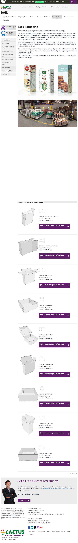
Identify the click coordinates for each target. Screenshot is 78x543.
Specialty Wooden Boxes (7, 63)
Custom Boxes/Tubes (27, 7)
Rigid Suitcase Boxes (7, 59)
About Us (58, 7)
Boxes (33, 531)
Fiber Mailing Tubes (7, 71)
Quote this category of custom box (52, 226)
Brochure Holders (6, 74)
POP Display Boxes (41, 531)
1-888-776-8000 (39, 510)
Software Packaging (7, 51)
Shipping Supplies (55, 531)
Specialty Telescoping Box (7, 55)
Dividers (44, 7)
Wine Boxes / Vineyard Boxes (8, 47)
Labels (48, 531)
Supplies (51, 7)
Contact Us (65, 7)
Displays (38, 7)
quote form (11, 515)
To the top (72, 473)
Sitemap (68, 531)
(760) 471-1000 (37, 508)
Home (29, 531)
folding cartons (31, 33)
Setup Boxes (5, 43)
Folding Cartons (6, 40)
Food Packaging (6, 67)
